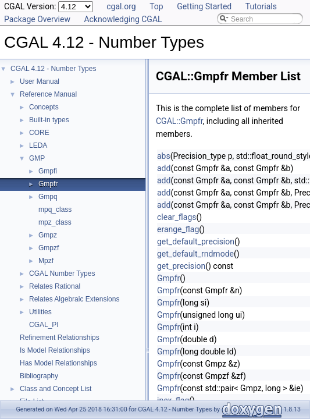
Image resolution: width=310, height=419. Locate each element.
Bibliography (39, 376)
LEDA (38, 145)
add (163, 168)
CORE (39, 133)
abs (163, 156)
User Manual (39, 81)
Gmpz (47, 235)
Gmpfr (48, 184)
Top (156, 6)
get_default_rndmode (195, 253)
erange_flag (178, 229)
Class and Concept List (55, 389)
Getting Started (204, 6)
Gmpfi (47, 171)
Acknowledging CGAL (123, 19)
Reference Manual (48, 94)
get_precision (181, 266)
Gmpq (48, 197)
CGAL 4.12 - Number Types (53, 69)
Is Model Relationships (55, 350)
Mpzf (46, 261)
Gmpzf (48, 248)
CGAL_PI (44, 325)
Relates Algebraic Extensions (74, 299)
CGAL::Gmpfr (179, 121)
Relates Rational (54, 286)
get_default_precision (195, 241)
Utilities (40, 312)
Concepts (44, 107)
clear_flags (176, 217)
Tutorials (261, 6)
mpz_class (55, 222)
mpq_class (55, 209)
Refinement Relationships (59, 337)
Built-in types (49, 120)
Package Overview (37, 19)
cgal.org (121, 6)
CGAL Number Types (62, 273)
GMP (37, 158)
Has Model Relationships (58, 363)
